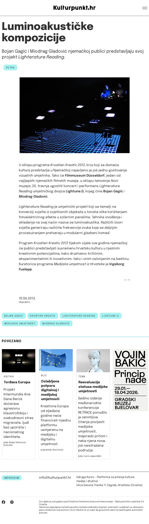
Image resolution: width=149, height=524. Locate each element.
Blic (44, 376)
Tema (82, 377)
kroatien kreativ (42, 316)
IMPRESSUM (11, 478)
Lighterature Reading (79, 316)
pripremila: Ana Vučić (52, 450)
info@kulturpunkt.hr (55, 477)
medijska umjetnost (19, 323)
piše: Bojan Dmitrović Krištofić (14, 443)
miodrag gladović (56, 323)
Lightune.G (110, 316)
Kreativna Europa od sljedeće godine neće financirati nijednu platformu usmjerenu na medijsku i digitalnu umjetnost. (56, 425)
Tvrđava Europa (17, 382)
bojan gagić (13, 316)
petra (10, 68)
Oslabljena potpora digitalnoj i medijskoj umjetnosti (50, 390)
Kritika (9, 377)
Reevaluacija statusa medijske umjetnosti (93, 387)
